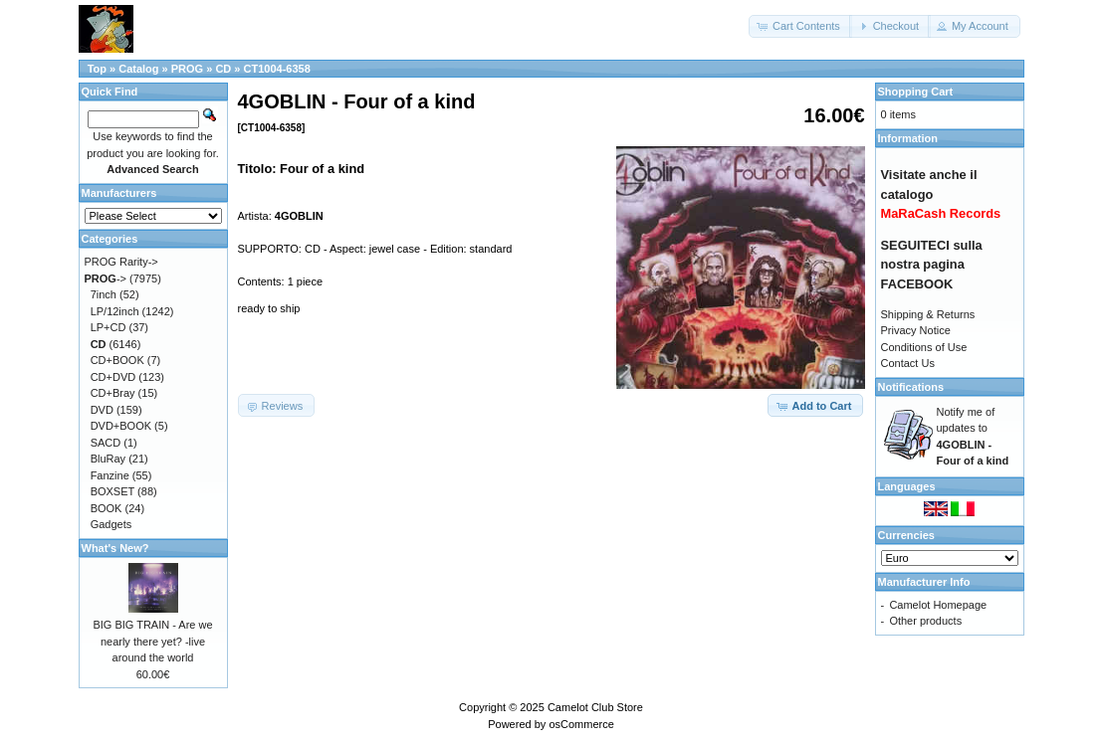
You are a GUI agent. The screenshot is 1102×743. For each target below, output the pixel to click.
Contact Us (908, 363)
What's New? (115, 548)
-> (106, 278)
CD (223, 69)
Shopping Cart (916, 91)
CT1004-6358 (277, 69)
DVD (102, 410)
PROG (187, 69)
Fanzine (110, 475)
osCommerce (581, 724)
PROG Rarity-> (121, 262)
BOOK (106, 508)
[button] (800, 26)
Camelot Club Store (595, 707)
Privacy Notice (916, 330)
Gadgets (111, 524)
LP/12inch (115, 311)
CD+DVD (113, 377)
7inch (103, 294)
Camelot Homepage (938, 605)
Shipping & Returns (928, 314)
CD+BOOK (117, 360)
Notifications (911, 387)
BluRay (108, 458)
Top (97, 69)
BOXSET (112, 491)
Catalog (138, 69)
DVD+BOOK (121, 426)
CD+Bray (113, 393)
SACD (106, 443)
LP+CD (108, 327)
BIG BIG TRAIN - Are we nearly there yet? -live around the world (152, 641)
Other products (925, 621)
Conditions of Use (924, 347)
